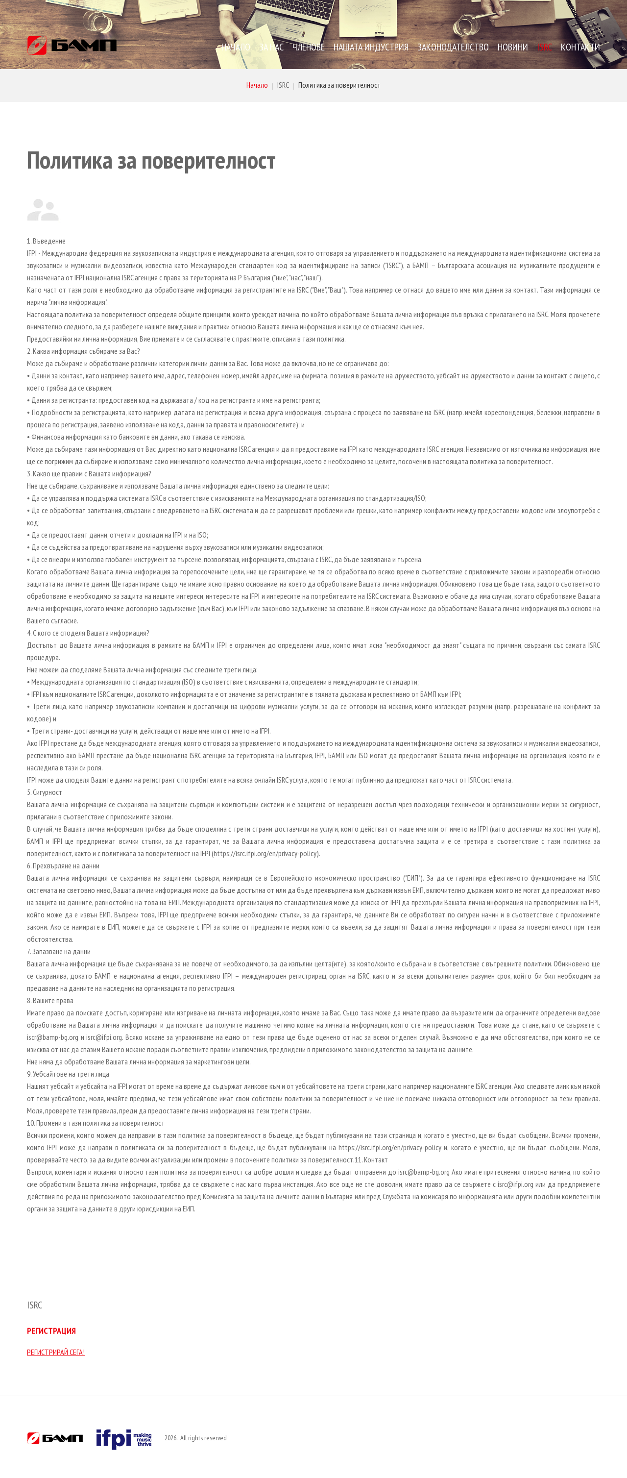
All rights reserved (203, 1437)
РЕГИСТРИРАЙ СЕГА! (56, 1347)
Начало (257, 85)
